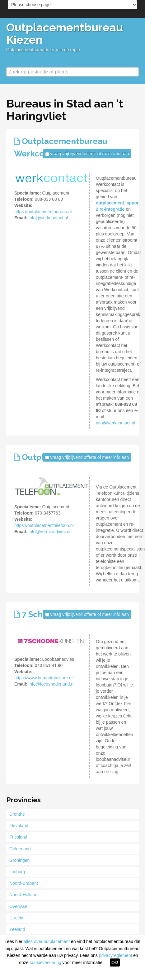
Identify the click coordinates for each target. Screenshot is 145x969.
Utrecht (16, 917)
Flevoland (18, 825)
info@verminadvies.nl (49, 531)
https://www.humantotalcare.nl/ (44, 677)
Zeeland (17, 929)
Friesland (18, 837)
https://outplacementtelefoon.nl (44, 525)
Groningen (19, 860)
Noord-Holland (23, 894)
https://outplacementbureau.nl (43, 211)
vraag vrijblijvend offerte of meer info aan (89, 153)
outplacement (110, 202)
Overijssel (18, 906)
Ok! (114, 962)
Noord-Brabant (23, 883)
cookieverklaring (45, 962)
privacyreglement (115, 955)
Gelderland (20, 848)
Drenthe (17, 814)
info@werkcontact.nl (48, 217)
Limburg (17, 871)
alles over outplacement (47, 941)
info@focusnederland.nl (51, 684)
